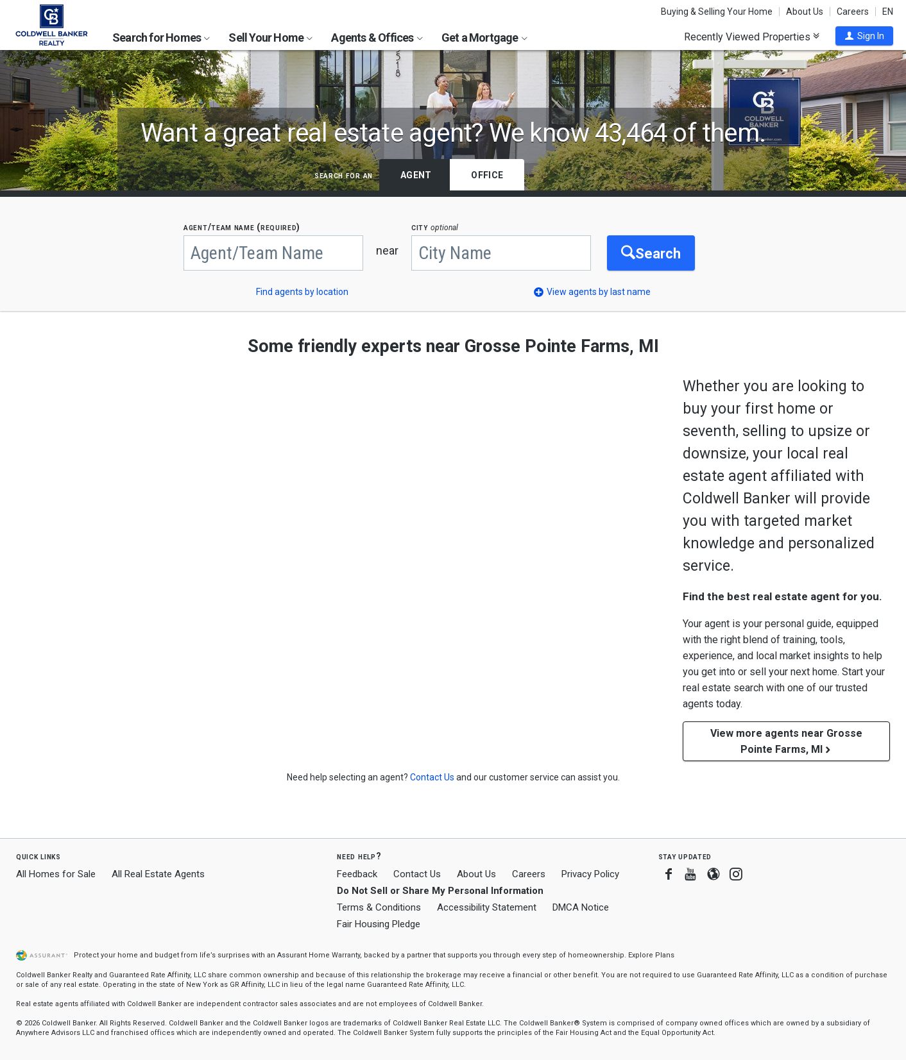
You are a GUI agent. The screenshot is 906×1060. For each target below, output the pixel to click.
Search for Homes (161, 37)
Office (487, 175)
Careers (853, 11)
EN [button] (887, 11)
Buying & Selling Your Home (717, 11)
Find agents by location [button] (302, 292)
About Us (804, 11)
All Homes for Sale (56, 874)
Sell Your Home (270, 37)
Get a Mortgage (484, 37)
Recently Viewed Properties (751, 36)
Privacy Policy (590, 874)
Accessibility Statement (486, 907)
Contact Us (417, 874)
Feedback (357, 874)
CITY (434, 227)
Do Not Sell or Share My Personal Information (440, 890)
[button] (864, 36)
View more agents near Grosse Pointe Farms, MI (786, 741)
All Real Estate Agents (158, 874)
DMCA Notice (580, 907)
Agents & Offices (376, 37)
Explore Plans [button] (651, 955)
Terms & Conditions (379, 907)
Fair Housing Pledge (378, 924)
